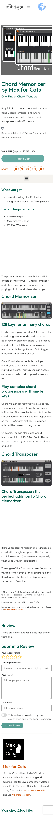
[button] (28, 7)
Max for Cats (14, 766)
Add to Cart (23, 158)
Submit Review (12, 725)
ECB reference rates (13, 609)
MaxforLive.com (21, 794)
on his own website (34, 790)
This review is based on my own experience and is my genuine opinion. (29, 717)
